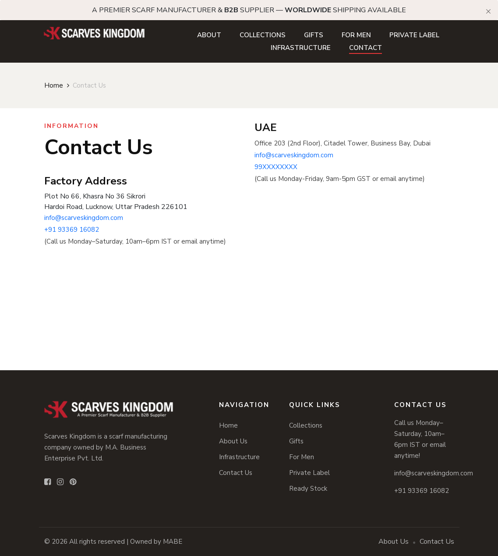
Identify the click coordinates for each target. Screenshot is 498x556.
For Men (356, 35)
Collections (263, 35)
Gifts (313, 35)
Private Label (414, 35)
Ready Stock (308, 488)
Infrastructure (301, 47)
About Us (233, 441)
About (209, 35)
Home (53, 85)
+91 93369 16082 (71, 229)
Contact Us (235, 472)
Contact (365, 47)
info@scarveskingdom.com (83, 217)
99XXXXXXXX (275, 167)
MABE (172, 541)
